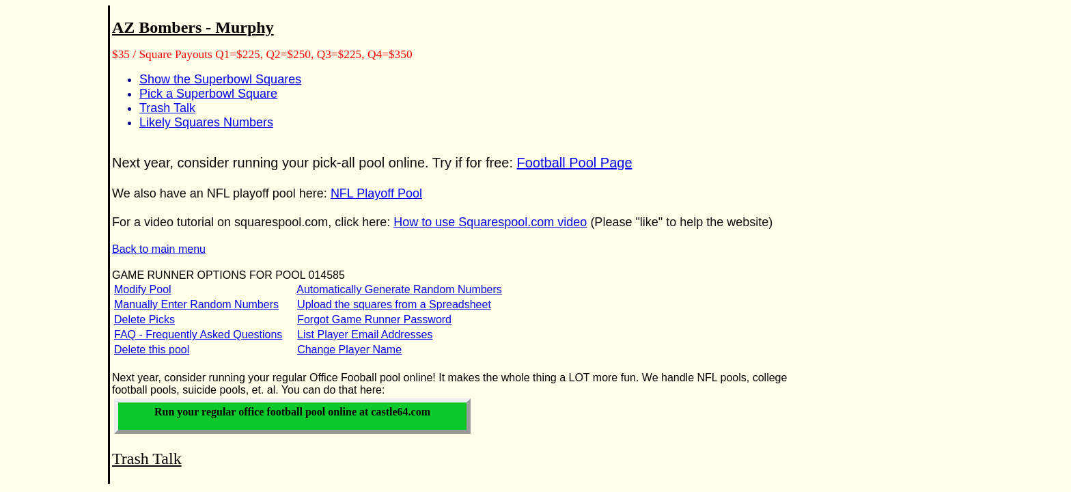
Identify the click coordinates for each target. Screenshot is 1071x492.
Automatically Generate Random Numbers (399, 289)
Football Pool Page (574, 162)
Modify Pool (142, 289)
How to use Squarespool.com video (490, 222)
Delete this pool (151, 349)
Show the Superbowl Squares (220, 79)
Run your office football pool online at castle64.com (292, 412)
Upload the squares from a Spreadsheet (394, 304)
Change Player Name (349, 349)
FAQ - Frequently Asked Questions (198, 334)
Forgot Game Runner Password (374, 319)
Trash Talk (167, 108)
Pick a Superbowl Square (208, 93)
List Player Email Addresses (364, 334)
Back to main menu (159, 249)
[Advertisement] (46, 226)
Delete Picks (144, 319)
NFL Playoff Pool (376, 193)
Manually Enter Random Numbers (196, 304)
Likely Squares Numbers (206, 122)
